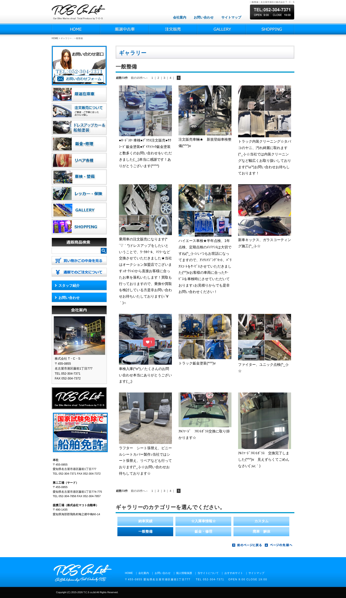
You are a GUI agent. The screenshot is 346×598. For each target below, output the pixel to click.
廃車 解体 (261, 531)
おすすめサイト (233, 573)
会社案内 (179, 17)
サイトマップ (231, 17)
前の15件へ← (139, 77)
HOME (55, 38)
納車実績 (145, 521)
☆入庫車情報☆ (203, 521)
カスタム (261, 521)
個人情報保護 (184, 573)
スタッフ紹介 (69, 285)
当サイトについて (208, 573)
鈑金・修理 (203, 531)
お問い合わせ (204, 17)
